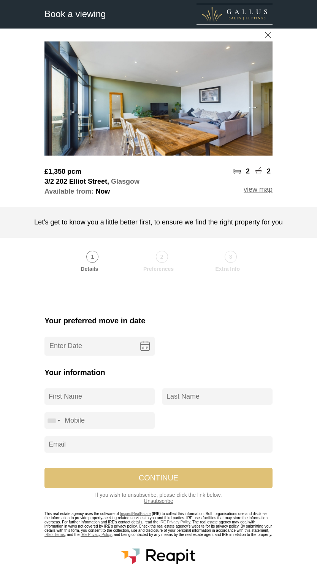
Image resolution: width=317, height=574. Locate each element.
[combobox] (53, 420)
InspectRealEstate (135, 514)
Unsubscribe (158, 501)
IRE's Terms (54, 535)
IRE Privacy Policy (175, 522)
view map (258, 189)
